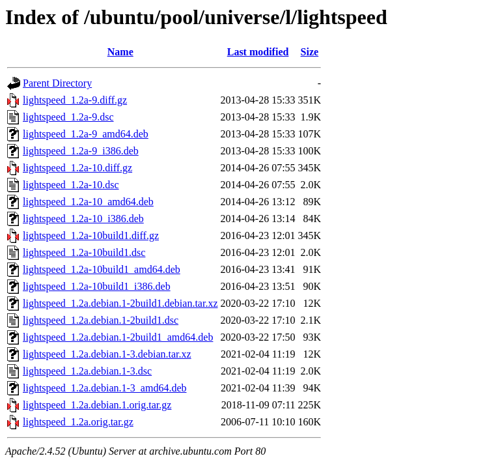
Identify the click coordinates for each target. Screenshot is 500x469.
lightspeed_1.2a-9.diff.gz (75, 100)
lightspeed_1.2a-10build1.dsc (84, 252)
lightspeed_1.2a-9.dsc (68, 116)
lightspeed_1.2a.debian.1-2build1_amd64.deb (118, 337)
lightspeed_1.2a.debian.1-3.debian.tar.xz (107, 354)
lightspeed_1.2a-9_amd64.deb (85, 133)
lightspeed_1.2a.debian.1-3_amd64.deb (105, 387)
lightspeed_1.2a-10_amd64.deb (88, 201)
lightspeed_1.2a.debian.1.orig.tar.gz (97, 404)
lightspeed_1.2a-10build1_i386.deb (97, 286)
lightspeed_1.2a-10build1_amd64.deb (101, 269)
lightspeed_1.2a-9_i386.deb (81, 150)
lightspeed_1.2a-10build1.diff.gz (91, 235)
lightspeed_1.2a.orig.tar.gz (78, 421)
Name (120, 51)
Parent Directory (57, 83)
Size (310, 51)
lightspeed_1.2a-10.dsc (71, 184)
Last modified (258, 51)
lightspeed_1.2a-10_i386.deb (83, 218)
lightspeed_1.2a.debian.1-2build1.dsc (100, 320)
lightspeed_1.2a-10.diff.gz (77, 167)
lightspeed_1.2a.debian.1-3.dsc (87, 371)
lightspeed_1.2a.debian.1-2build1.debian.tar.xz (120, 303)
